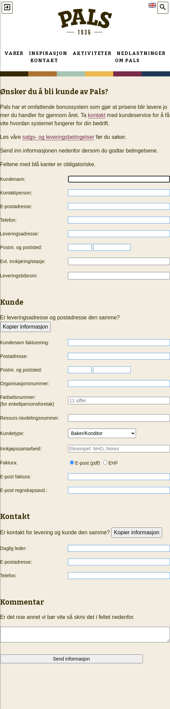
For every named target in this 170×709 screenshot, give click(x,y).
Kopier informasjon (25, 327)
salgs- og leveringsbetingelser (58, 137)
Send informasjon (71, 659)
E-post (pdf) (85, 463)
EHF (110, 463)
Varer (14, 53)
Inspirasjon (48, 53)
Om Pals (127, 60)
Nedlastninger (141, 53)
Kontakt (44, 60)
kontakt (97, 115)
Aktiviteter (91, 53)
